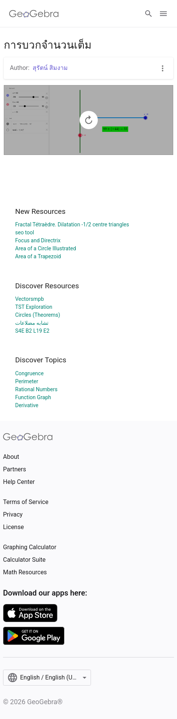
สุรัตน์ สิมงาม (50, 67)
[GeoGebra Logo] (34, 13)
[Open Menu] (163, 13)
